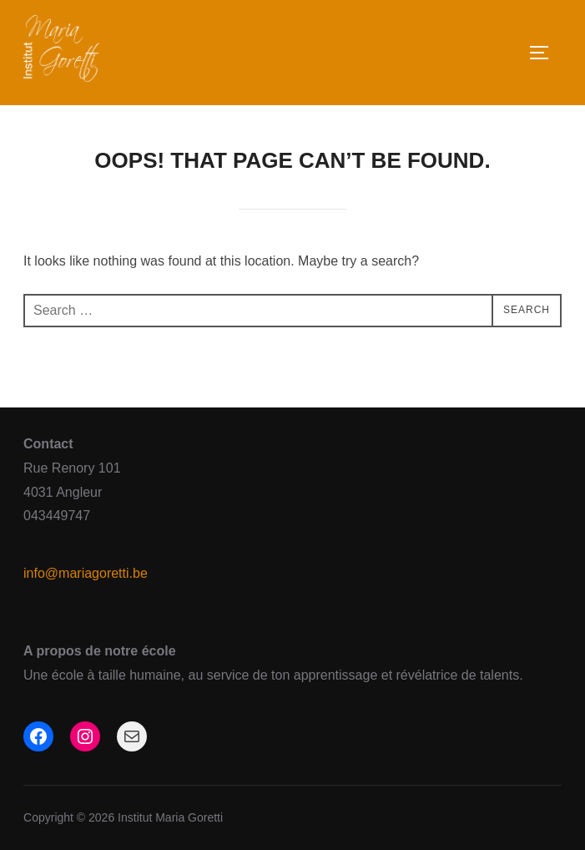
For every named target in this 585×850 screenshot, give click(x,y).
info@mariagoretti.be (85, 573)
